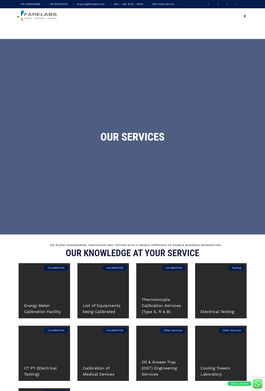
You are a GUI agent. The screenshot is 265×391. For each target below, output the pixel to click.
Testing (236, 267)
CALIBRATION (56, 267)
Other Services (173, 330)
